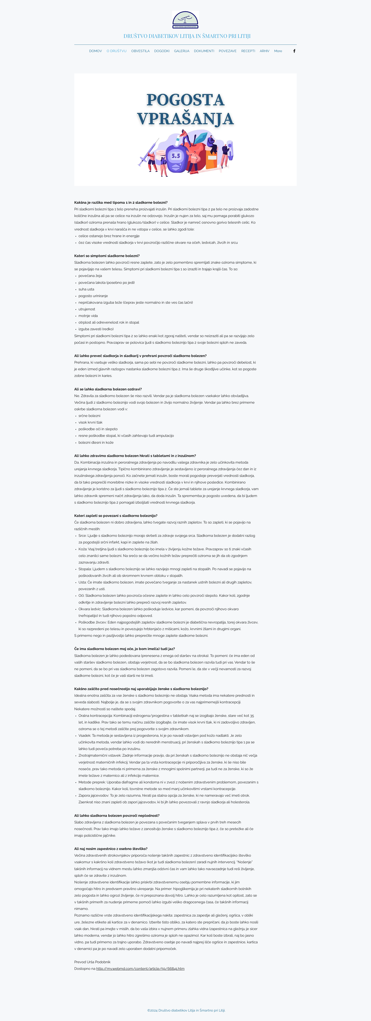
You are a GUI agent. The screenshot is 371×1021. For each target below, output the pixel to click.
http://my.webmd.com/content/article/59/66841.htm (140, 969)
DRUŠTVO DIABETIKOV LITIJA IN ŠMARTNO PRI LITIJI (187, 35)
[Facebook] (294, 51)
